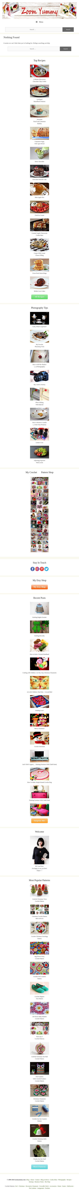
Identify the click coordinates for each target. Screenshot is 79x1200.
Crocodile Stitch (43, 1186)
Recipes (69, 1180)
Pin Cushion (32, 1188)
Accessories (53, 1186)
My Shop (47, 1182)
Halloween (70, 1186)
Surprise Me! (39, 821)
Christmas (22, 1186)
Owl (16, 1186)
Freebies (47, 1188)
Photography (62, 1180)
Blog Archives (45, 1180)
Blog (27, 1180)
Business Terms (39, 1182)
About (32, 1180)
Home (59, 1186)
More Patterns (39, 1167)
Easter (64, 1186)
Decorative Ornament (32, 1186)
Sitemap (31, 1182)
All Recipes (39, 297)
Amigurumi (40, 1188)
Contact (37, 1180)
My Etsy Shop (39, 587)
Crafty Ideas (53, 1180)
